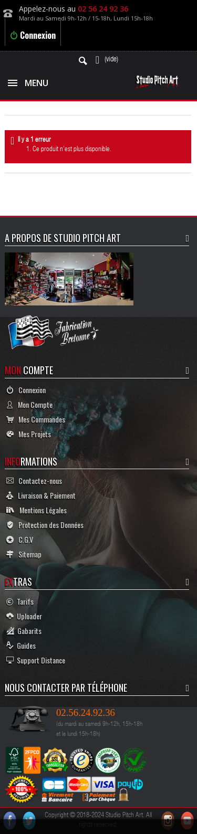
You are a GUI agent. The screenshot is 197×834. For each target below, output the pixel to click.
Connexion (33, 35)
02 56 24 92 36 (103, 9)
